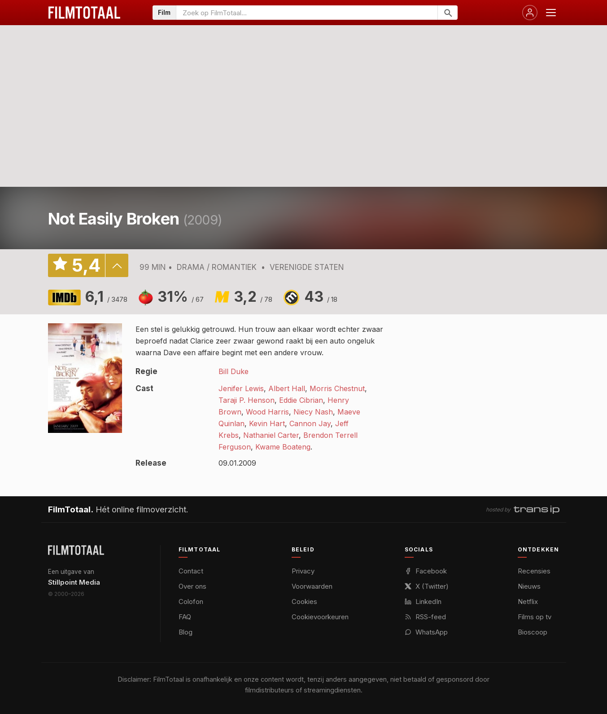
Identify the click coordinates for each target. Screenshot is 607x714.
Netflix (528, 601)
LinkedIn (423, 601)
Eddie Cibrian (301, 400)
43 (320, 296)
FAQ (185, 617)
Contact (191, 571)
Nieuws (529, 586)
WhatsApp (426, 632)
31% (180, 296)
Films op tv (534, 617)
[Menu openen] (551, 12)
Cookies (304, 601)
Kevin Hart (267, 423)
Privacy (303, 571)
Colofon (191, 601)
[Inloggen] (529, 12)
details (116, 265)
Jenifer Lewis (241, 388)
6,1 (106, 296)
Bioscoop (532, 632)
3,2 (253, 296)
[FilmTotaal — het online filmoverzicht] (76, 550)
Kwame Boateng (282, 446)
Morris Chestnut (337, 388)
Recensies (534, 571)
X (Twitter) (427, 586)
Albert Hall (286, 388)
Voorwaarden (312, 586)
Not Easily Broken (113, 219)
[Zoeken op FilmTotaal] (306, 12)
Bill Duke (233, 371)
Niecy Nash (313, 411)
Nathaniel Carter (271, 435)
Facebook (426, 571)
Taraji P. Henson (246, 400)
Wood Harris (267, 411)
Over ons (192, 586)
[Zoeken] (447, 12)
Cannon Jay (310, 423)
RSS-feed (425, 617)
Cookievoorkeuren (320, 617)
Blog (185, 632)
